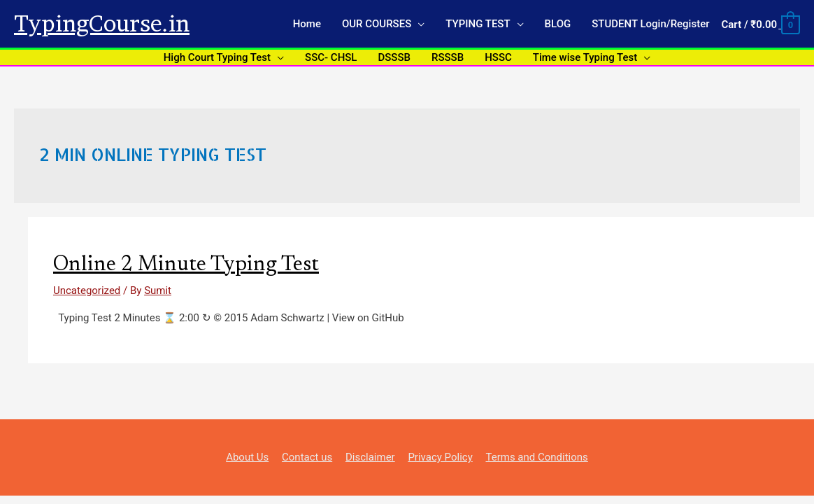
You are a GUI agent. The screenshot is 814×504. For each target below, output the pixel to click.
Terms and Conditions (536, 457)
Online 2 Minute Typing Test (186, 265)
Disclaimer (370, 457)
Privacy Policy (440, 457)
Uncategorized (86, 290)
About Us (247, 457)
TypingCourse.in (102, 23)
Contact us (307, 457)
